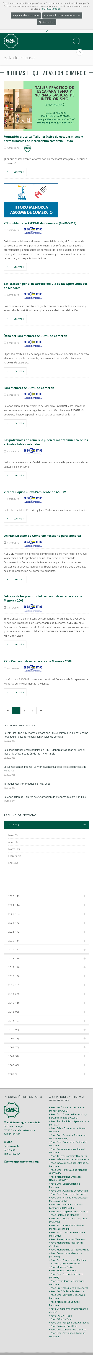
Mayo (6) (12, 835)
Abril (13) (12, 842)
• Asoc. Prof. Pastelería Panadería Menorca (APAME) (67, 1119)
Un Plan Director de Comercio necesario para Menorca (42, 536)
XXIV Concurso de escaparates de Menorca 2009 (37, 661)
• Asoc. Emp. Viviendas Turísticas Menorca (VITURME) (66, 1209)
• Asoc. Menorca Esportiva (63, 1253)
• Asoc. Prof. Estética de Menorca (66, 1274)
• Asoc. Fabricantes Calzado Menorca (69, 1142)
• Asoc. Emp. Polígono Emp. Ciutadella (69, 1305)
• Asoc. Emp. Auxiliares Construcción (68, 1173)
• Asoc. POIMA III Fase (60, 1298)
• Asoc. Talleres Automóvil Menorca (68, 1138)
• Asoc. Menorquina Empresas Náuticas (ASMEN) (65, 1161)
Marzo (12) (14, 849)
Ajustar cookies (46, 22)
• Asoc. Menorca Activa (61, 1249)
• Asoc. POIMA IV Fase (60, 1302)
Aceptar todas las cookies (26, 15)
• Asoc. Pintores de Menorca (64, 1197)
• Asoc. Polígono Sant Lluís (63, 1308)
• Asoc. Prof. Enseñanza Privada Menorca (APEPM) (66, 1091)
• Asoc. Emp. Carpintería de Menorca (68, 1194)
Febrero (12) (14, 856)
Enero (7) (13, 863)
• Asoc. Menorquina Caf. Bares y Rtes (69, 1232)
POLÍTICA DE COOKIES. (51, 8)
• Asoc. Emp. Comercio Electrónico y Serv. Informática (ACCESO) (68, 1098)
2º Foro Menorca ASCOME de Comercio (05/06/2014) (40, 223)
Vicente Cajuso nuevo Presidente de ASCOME (36, 492)
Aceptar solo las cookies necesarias (62, 15)
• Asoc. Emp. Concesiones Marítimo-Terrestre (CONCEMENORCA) (68, 1244)
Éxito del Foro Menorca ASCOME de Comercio (36, 336)
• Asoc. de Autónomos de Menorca (67, 1312)
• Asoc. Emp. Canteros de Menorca (67, 1177)
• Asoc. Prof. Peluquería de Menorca (68, 1270)
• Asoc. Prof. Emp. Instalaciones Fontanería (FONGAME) (66, 1189)
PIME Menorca (38, 1340)
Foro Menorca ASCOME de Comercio (29, 388)
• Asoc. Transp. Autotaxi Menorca (67, 1222)
